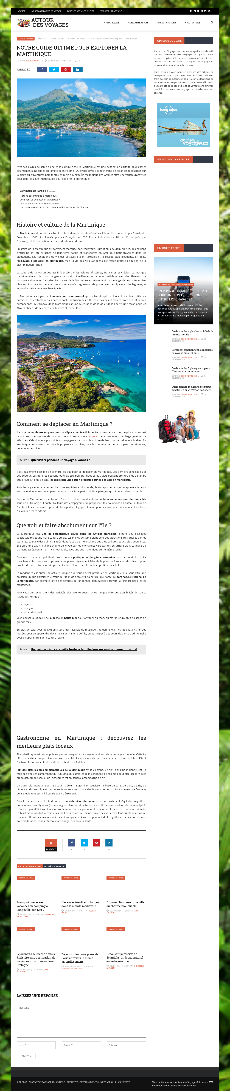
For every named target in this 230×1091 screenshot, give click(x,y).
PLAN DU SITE (122, 1082)
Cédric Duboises (189, 339)
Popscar (93, 436)
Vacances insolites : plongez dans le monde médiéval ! (80, 904)
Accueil (22, 11)
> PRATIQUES (111, 22)
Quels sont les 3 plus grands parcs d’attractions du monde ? (191, 370)
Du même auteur (54, 866)
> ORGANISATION (138, 22)
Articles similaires (29, 866)
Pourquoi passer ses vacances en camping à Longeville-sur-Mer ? (32, 905)
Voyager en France (25, 39)
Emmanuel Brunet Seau (72, 968)
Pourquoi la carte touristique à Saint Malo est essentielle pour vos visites (183, 210)
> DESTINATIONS (166, 22)
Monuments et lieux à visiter (170, 199)
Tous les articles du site (80, 11)
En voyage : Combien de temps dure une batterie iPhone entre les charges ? (183, 295)
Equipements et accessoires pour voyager (176, 284)
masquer (53, 191)
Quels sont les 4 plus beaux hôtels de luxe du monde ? (192, 333)
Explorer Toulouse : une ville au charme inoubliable (125, 904)
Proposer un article (111, 11)
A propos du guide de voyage (46, 11)
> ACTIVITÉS (192, 22)
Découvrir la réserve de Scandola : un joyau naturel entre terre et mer (124, 957)
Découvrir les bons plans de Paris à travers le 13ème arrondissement (79, 958)
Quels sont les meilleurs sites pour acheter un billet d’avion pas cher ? (191, 388)
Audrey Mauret (33, 60)
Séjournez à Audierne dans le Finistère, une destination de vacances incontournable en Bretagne (36, 959)
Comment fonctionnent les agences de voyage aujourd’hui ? (192, 351)
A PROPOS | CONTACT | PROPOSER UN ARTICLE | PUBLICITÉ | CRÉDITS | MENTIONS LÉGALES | (65, 1082)
